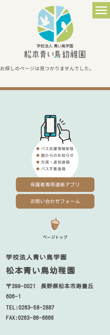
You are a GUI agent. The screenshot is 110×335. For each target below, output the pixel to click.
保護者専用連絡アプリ (55, 184)
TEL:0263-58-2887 (30, 307)
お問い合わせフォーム (55, 201)
